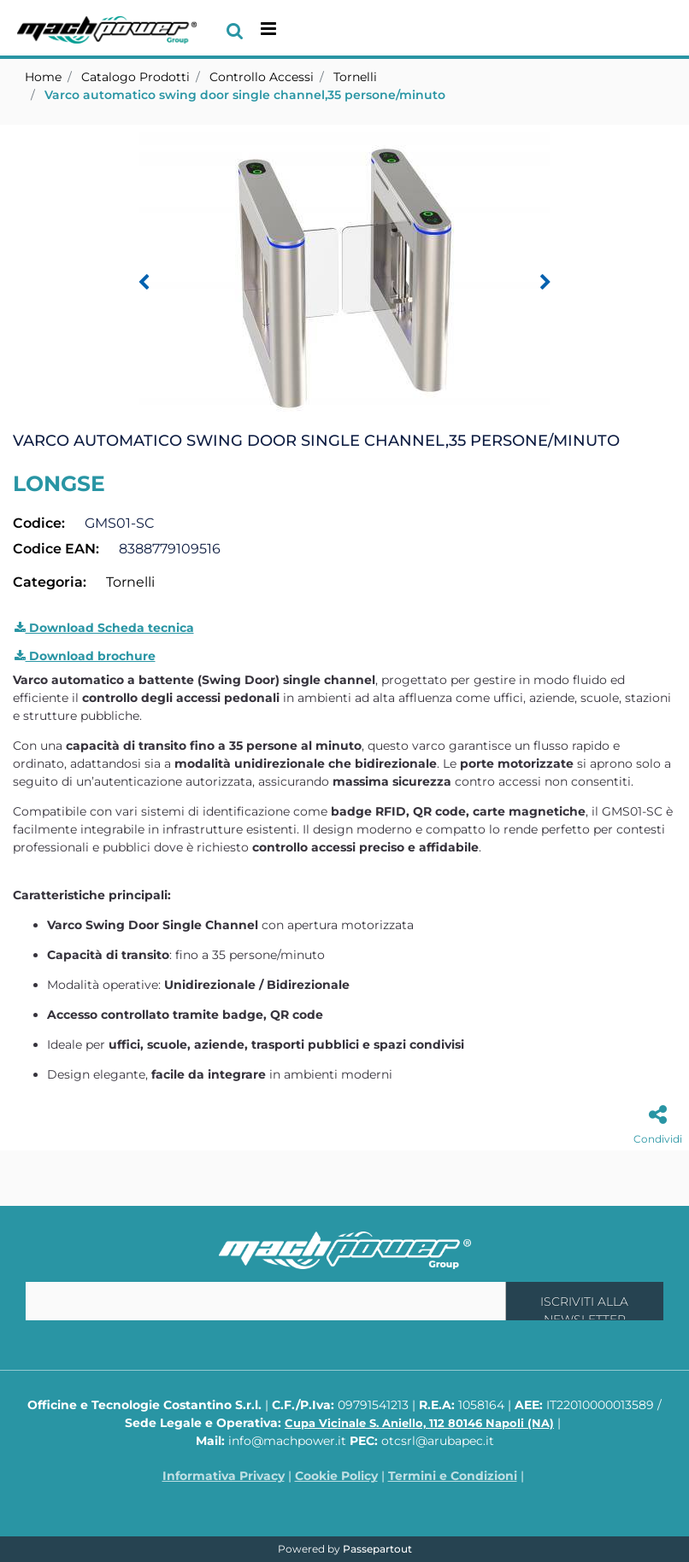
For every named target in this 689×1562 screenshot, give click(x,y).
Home (43, 77)
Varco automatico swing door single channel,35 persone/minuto (244, 94)
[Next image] (545, 282)
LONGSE (59, 483)
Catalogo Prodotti (135, 77)
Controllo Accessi (261, 77)
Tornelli (355, 77)
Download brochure (85, 656)
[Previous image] (143, 282)
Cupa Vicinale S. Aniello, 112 (419, 1423)
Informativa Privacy (223, 1475)
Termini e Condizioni (452, 1475)
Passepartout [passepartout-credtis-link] (377, 1548)
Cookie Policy (336, 1475)
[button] (344, 273)
